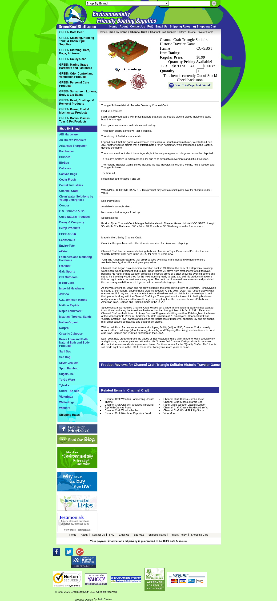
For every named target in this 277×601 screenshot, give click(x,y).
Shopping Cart (204, 26)
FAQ (150, 26)
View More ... (170, 413)
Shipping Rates (180, 26)
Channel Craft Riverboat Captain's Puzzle (129, 413)
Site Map (139, 534)
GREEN (71, 32)
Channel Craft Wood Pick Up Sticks (183, 410)
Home (113, 26)
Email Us (162, 26)
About (124, 26)
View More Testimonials (77, 530)
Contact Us (137, 26)
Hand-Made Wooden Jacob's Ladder (184, 404)
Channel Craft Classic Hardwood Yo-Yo (185, 407)
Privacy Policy (178, 534)
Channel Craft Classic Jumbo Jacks (183, 399)
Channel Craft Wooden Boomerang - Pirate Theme (129, 400)
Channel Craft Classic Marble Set (182, 401)
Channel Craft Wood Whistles (122, 410)
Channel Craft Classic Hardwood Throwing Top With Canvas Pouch (129, 406)
